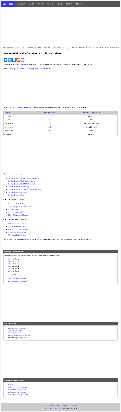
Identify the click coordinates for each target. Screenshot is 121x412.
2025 (9, 259)
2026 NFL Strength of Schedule (21, 108)
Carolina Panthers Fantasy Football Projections (23, 178)
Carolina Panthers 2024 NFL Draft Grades (22, 184)
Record (95, 47)
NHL (72, 406)
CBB (63, 406)
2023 (9, 264)
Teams (20, 394)
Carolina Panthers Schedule (17, 192)
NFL (41, 4)
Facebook (40, 239)
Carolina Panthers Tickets (16, 195)
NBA (59, 4)
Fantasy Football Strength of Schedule (19, 335)
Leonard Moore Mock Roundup (17, 392)
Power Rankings (63, 47)
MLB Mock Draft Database (17, 232)
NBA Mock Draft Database (17, 227)
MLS (77, 406)
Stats (107, 47)
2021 (9, 268)
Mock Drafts (21, 47)
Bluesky (26, 239)
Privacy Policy (47, 408)
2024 (9, 261)
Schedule (73, 47)
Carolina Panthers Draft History (18, 187)
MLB (69, 4)
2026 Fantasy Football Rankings (17, 278)
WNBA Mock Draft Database (18, 229)
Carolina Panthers (8, 47)
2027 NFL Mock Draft (15, 212)
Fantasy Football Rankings (17, 204)
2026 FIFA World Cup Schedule (17, 328)
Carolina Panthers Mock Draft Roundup (21, 181)
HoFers (88, 47)
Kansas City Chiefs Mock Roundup (18, 387)
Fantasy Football (49, 47)
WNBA (57, 406)
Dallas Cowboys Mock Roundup (17, 385)
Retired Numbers (45, 69)
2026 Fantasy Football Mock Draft (19, 207)
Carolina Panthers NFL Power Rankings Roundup (24, 189)
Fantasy (21, 4)
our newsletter (62, 239)
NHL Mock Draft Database (17, 235)
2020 (9, 271)
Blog (39, 47)
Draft (31, 4)
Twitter (31, 239)
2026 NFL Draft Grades (15, 330)
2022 (9, 266)
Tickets (81, 47)
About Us (56, 408)
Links (63, 408)
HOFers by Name (33, 69)
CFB (50, 4)
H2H (101, 47)
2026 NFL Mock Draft (15, 209)
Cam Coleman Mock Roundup (17, 389)
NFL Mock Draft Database (17, 224)
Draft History (31, 47)
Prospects (25, 394)
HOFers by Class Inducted (16, 69)
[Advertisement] (60, 26)
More (79, 4)
